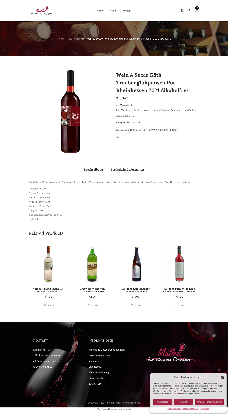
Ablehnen (183, 402)
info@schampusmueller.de (47, 361)
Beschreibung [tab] (93, 169)
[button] (222, 377)
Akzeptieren (162, 402)
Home (60, 39)
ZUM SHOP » (96, 384)
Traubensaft (75, 39)
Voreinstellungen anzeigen (209, 402)
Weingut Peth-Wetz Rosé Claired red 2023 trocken (179, 290)
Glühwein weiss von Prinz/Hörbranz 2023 (92, 290)
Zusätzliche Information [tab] (127, 169)
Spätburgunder (169, 129)
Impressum (205, 409)
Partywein (153, 129)
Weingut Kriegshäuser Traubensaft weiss (136, 290)
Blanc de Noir (138, 129)
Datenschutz (95, 367)
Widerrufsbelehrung (99, 372)
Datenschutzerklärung (190, 409)
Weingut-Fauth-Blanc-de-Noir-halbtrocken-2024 (48, 290)
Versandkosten (127, 105)
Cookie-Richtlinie (174, 409)
